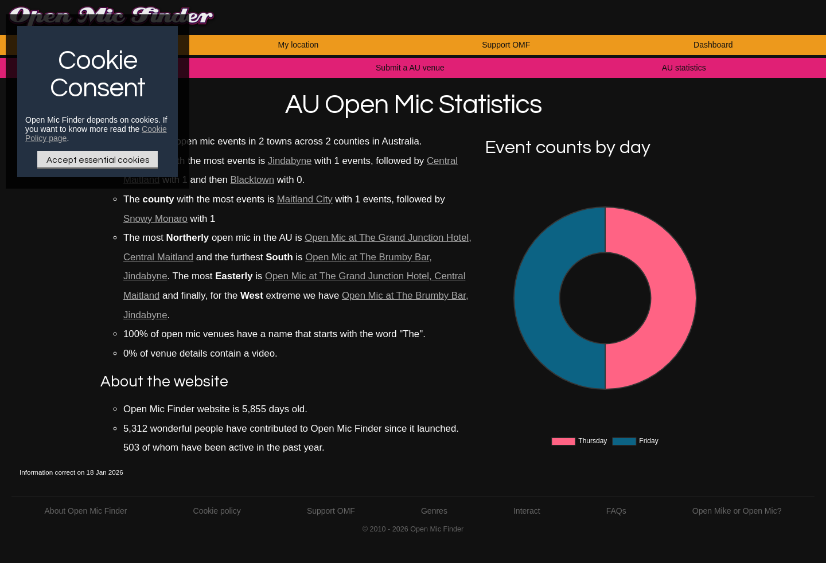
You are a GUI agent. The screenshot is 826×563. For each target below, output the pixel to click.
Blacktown (252, 179)
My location (298, 44)
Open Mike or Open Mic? (737, 510)
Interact (526, 510)
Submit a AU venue (410, 67)
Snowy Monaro (155, 218)
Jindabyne (290, 160)
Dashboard (713, 44)
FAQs (616, 510)
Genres (434, 510)
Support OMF (506, 44)
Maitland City (305, 199)
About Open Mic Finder (86, 510)
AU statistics (684, 67)
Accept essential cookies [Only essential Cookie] (97, 160)
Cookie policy (217, 510)
